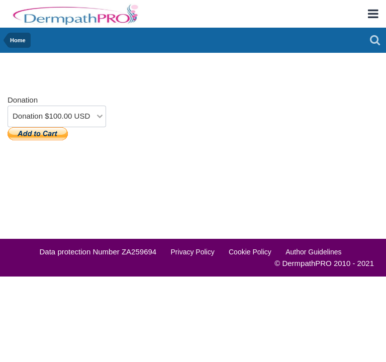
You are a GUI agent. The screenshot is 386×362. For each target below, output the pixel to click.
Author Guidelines (313, 252)
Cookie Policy (250, 252)
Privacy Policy (193, 252)
